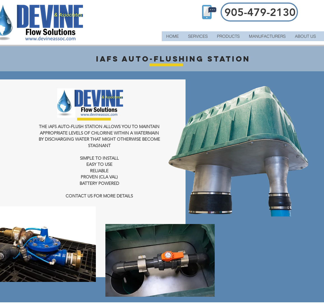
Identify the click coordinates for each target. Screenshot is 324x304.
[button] (228, 36)
